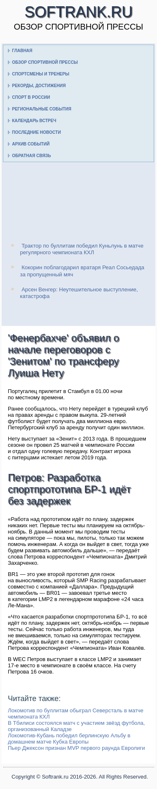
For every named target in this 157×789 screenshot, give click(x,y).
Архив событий (31, 144)
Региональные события (41, 109)
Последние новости (36, 132)
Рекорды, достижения (39, 85)
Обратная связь (31, 155)
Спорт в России (31, 97)
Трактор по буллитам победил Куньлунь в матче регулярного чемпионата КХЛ (82, 249)
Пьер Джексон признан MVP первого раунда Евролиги (76, 748)
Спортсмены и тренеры (40, 74)
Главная (22, 50)
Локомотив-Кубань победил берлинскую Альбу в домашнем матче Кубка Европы (69, 738)
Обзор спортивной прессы (45, 62)
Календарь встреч (34, 120)
